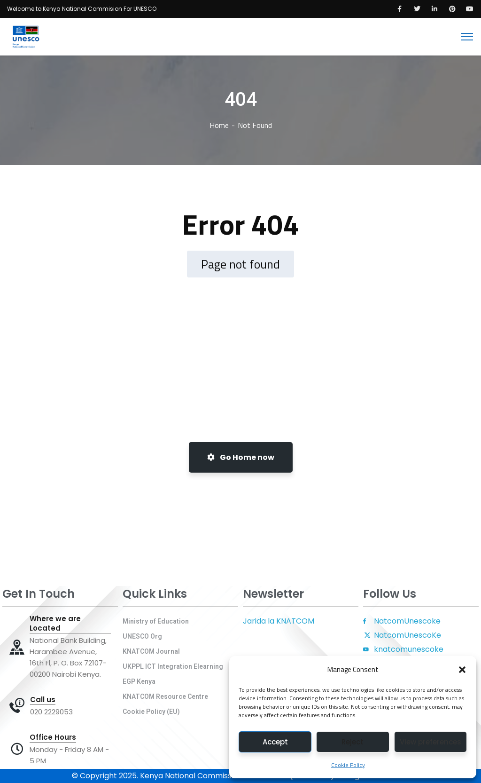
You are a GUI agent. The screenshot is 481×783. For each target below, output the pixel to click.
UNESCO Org (142, 636)
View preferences (430, 742)
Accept (275, 742)
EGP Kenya (139, 681)
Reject (352, 742)
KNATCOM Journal (151, 651)
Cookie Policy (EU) (151, 711)
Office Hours (53, 737)
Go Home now (240, 457)
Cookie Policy (348, 764)
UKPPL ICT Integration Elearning (173, 666)
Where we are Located (55, 623)
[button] (462, 669)
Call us (42, 699)
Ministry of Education (156, 621)
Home (219, 125)
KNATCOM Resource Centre (165, 696)
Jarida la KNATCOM (278, 621)
